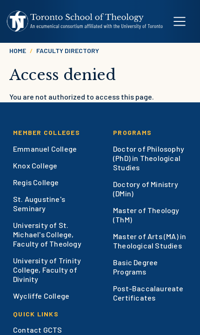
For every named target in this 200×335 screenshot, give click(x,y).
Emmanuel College (45, 148)
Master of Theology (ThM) (146, 215)
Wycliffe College (41, 295)
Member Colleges (46, 132)
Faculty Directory (67, 50)
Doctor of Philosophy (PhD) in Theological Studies (148, 158)
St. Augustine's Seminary (39, 203)
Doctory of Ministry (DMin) (145, 189)
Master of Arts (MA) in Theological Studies (149, 241)
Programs (132, 132)
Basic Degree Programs (135, 267)
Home (17, 50)
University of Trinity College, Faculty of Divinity (47, 269)
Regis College (36, 182)
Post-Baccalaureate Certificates (148, 293)
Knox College (35, 165)
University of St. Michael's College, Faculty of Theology (47, 234)
